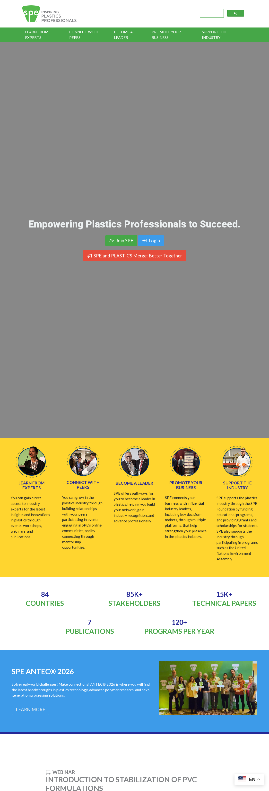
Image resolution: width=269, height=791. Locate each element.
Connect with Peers (83, 485)
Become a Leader (123, 35)
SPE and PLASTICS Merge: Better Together (134, 255)
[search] (211, 13)
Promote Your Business (166, 35)
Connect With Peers (83, 35)
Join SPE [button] (121, 240)
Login (151, 240)
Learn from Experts (31, 485)
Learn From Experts (36, 35)
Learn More (30, 709)
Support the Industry (214, 35)
